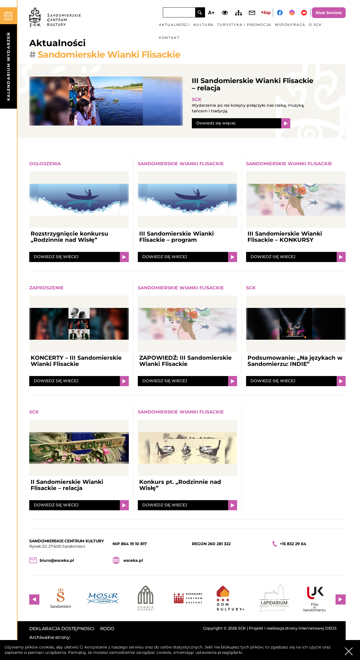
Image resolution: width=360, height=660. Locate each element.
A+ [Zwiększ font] (211, 12)
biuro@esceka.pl (57, 560)
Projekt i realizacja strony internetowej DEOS (293, 628)
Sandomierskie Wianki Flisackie (181, 163)
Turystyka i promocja (244, 25)
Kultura (204, 25)
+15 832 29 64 (293, 543)
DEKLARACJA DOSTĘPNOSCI (61, 628)
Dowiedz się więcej (215, 123)
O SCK (315, 25)
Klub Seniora (329, 12)
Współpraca (290, 25)
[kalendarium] (8, 58)
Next (341, 599)
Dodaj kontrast (225, 12)
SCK (196, 99)
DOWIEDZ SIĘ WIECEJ (56, 256)
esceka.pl (133, 560)
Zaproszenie (46, 287)
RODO (107, 628)
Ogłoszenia (45, 163)
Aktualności (174, 25)
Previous (34, 599)
